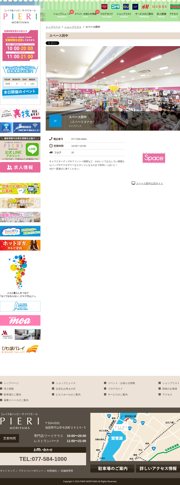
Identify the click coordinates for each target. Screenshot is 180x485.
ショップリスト (73, 27)
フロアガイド (115, 388)
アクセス (167, 394)
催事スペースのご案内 (16, 400)
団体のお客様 (169, 388)
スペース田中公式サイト (147, 183)
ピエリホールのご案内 (68, 394)
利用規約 (52, 470)
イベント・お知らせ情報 (121, 383)
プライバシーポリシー (31, 470)
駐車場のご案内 (12, 394)
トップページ (53, 27)
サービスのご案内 (118, 394)
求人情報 (9, 388)
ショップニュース (66, 383)
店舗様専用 (67, 470)
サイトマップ (7, 470)
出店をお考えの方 (66, 388)
